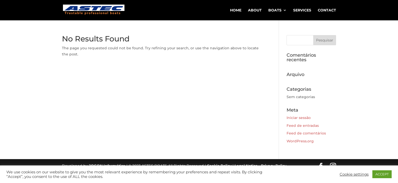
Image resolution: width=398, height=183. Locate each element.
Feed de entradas (303, 125)
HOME (235, 10)
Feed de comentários (306, 133)
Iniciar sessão (299, 117)
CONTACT (327, 10)
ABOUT (255, 10)
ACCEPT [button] (382, 174)
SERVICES (302, 10)
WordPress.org (300, 141)
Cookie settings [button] (354, 174)
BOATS (274, 10)
